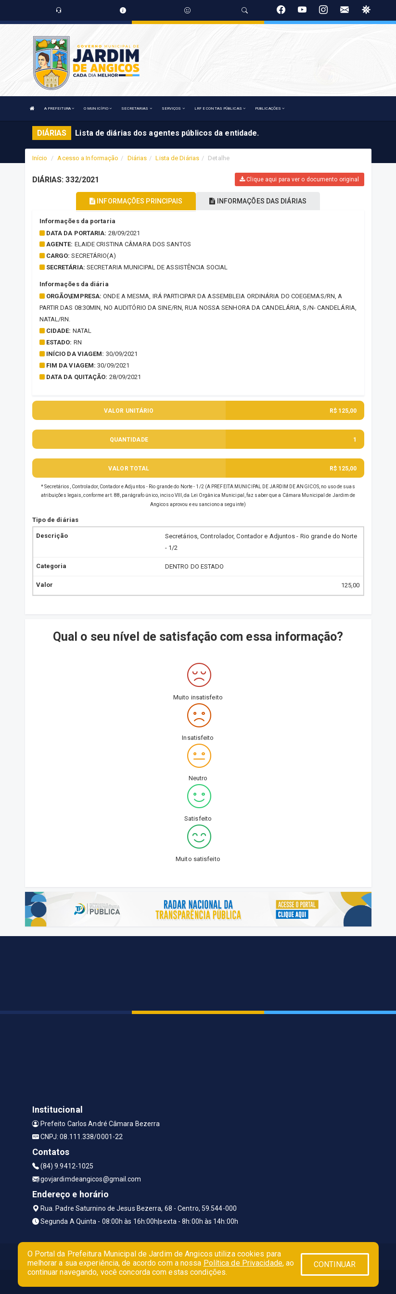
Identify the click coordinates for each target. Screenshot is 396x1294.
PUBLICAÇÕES (269, 108)
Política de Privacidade (243, 1263)
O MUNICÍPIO (98, 108)
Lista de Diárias (177, 158)
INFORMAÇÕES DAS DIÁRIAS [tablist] (258, 201)
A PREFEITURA (59, 108)
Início (40, 158)
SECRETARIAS (136, 108)
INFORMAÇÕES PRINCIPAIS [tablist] (135, 201)
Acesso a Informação (87, 158)
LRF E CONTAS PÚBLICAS (219, 108)
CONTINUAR (335, 1264)
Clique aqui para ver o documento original (299, 179)
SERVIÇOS (173, 108)
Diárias (137, 158)
